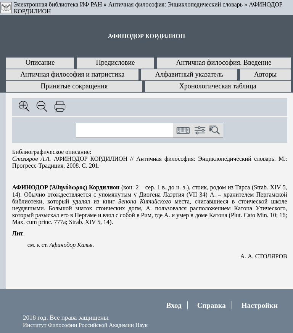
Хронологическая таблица (217, 86)
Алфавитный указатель (189, 74)
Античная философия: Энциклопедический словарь (175, 4)
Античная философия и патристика (72, 74)
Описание (40, 62)
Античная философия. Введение (223, 62)
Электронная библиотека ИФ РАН (58, 4)
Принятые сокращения (74, 86)
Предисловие (115, 62)
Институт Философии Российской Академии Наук (85, 325)
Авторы (265, 74)
